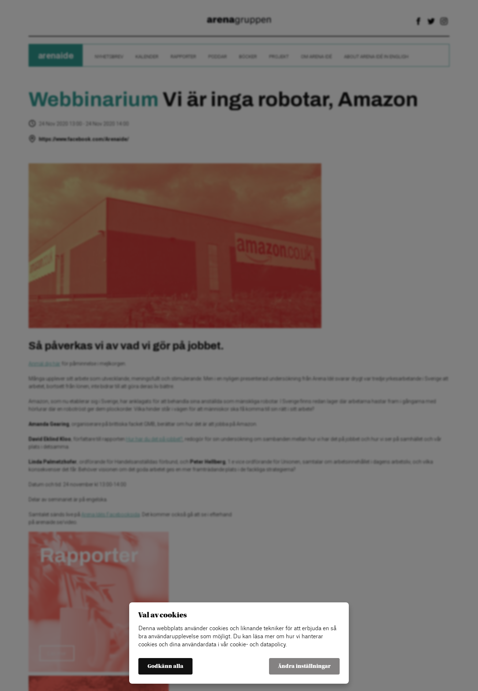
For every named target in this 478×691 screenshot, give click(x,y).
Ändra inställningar (304, 666)
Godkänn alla (165, 666)
